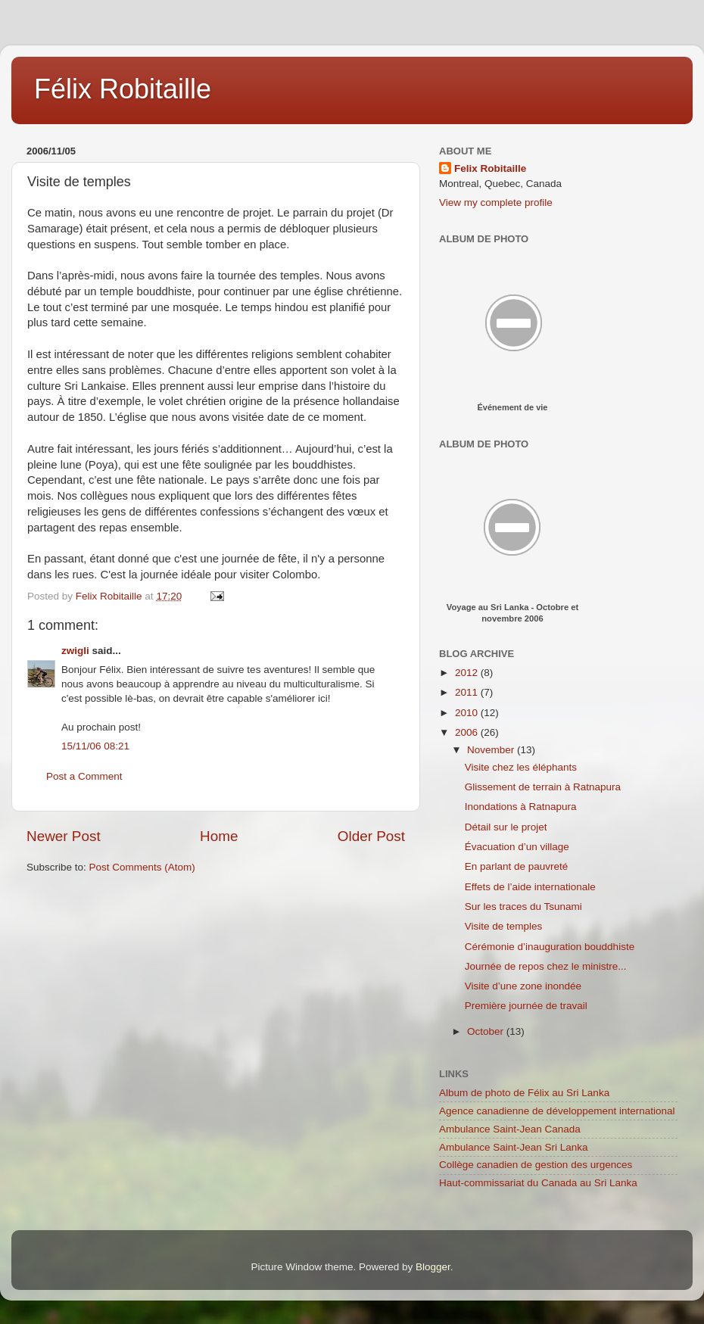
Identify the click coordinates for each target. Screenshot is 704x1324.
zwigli (75, 650)
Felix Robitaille (490, 168)
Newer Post (63, 836)
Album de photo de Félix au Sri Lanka (524, 1092)
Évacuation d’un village (517, 846)
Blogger (433, 1267)
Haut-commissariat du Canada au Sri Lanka (538, 1182)
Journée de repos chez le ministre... (546, 966)
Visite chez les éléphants (521, 767)
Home (219, 836)
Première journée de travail (526, 1005)
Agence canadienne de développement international (557, 1111)
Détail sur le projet (506, 827)
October (486, 1031)
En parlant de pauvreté (516, 866)
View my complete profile (496, 202)
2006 (468, 732)
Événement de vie (513, 407)
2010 (468, 712)
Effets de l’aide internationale (530, 887)
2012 (468, 672)
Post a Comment (84, 776)
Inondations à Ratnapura (521, 806)
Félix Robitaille (122, 88)
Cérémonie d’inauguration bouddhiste (549, 946)
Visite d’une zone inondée (523, 986)
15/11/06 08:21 (95, 746)
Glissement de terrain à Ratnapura (543, 787)
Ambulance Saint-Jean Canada (510, 1129)
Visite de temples (504, 926)
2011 (468, 692)
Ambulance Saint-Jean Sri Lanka (513, 1147)
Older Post (371, 836)
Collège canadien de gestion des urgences (535, 1164)
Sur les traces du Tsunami (523, 906)
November (492, 749)
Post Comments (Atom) (142, 867)
